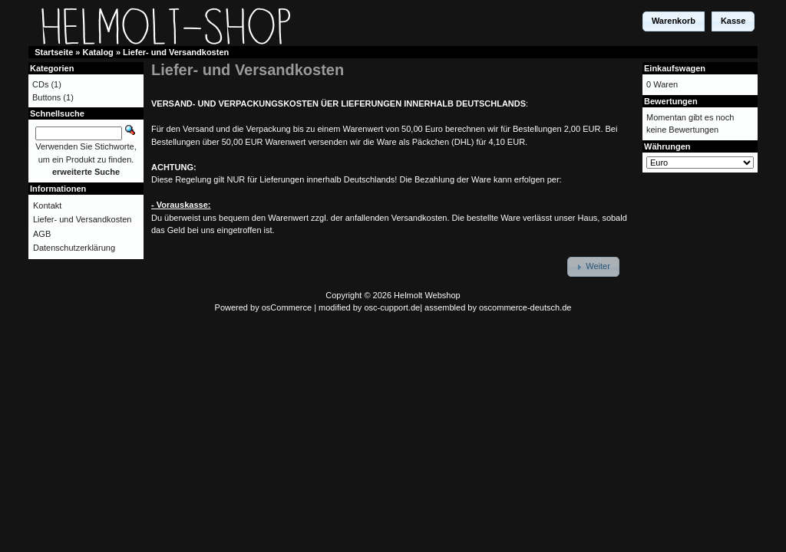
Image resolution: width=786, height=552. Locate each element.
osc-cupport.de (392, 307)
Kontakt (47, 205)
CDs (40, 84)
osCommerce (287, 307)
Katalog (98, 52)
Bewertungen (671, 101)
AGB (42, 233)
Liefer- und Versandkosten (176, 52)
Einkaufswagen (674, 68)
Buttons (46, 97)
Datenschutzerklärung (74, 247)
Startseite (54, 52)
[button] (673, 21)
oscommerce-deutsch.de (525, 307)
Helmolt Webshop (427, 295)
